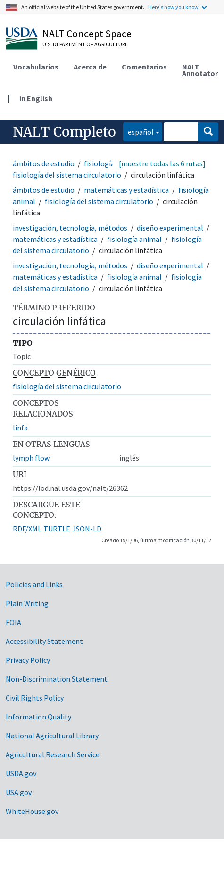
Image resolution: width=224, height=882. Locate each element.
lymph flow (31, 457)
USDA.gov (21, 773)
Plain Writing (27, 603)
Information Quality (38, 716)
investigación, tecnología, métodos (70, 227)
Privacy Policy (28, 660)
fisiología (99, 163)
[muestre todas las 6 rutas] (162, 163)
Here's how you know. (174, 6)
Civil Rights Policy (35, 697)
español (138, 131)
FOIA (13, 622)
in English (35, 98)
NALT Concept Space (87, 33)
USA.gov (19, 792)
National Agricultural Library (52, 735)
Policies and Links (34, 584)
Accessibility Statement (44, 641)
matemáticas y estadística (126, 190)
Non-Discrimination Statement (57, 679)
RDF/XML (27, 528)
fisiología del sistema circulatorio (67, 175)
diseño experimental (170, 227)
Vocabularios (35, 66)
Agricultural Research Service (53, 754)
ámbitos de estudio (44, 163)
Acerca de (90, 66)
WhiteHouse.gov (32, 811)
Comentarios (144, 66)
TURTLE (56, 528)
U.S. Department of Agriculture (85, 44)
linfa (20, 427)
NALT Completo (64, 131)
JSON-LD (86, 528)
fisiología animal (134, 239)
